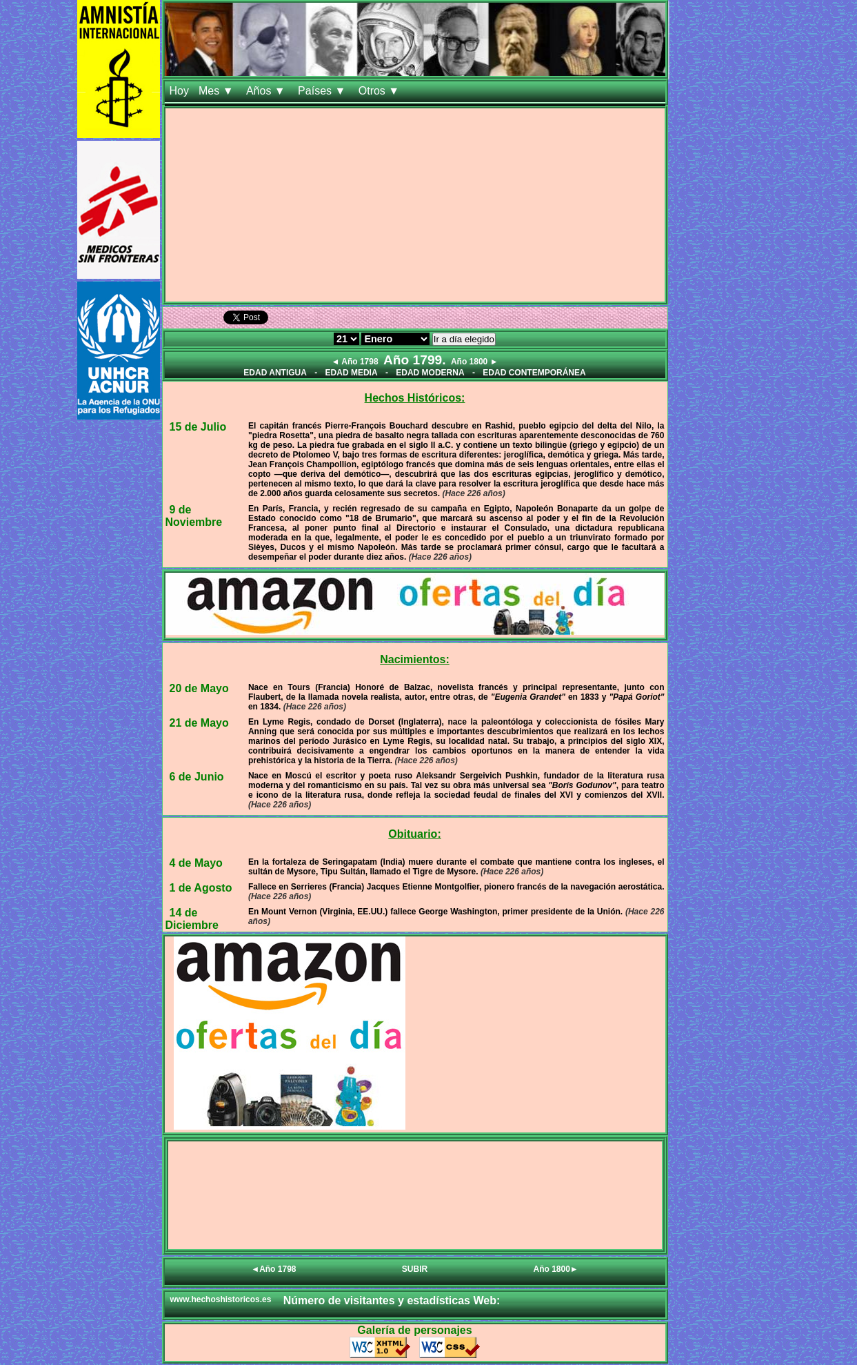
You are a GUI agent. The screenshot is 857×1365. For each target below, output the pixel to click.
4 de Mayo (196, 863)
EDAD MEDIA (351, 372)
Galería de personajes (414, 1330)
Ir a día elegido (464, 339)
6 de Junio (197, 777)
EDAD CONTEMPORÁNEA (534, 372)
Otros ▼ (381, 91)
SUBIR (414, 1269)
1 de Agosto (201, 888)
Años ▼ (267, 91)
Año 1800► (556, 1269)
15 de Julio (198, 427)
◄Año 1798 (273, 1269)
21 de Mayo (199, 723)
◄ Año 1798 (354, 361)
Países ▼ (323, 91)
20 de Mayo (199, 688)
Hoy (179, 91)
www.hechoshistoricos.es (221, 1299)
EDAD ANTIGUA (275, 372)
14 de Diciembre (192, 919)
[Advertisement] (415, 205)
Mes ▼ (217, 91)
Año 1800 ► (474, 361)
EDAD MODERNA (430, 372)
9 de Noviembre (194, 516)
